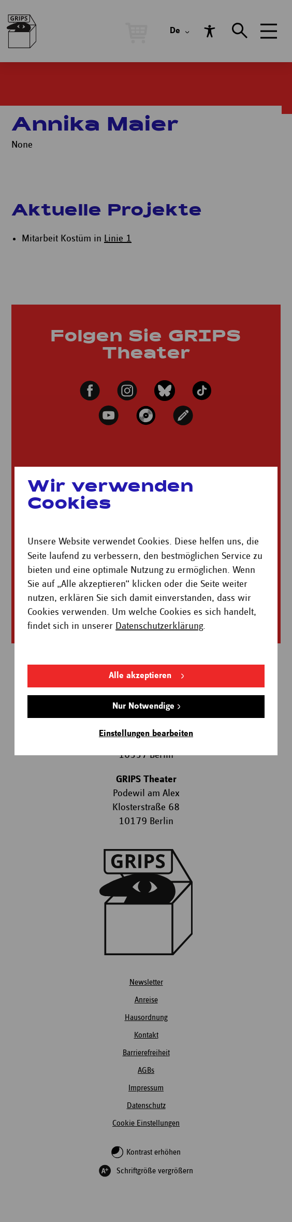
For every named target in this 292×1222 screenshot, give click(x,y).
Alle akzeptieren (140, 675)
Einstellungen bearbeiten (146, 733)
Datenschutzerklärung (159, 626)
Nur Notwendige (143, 706)
